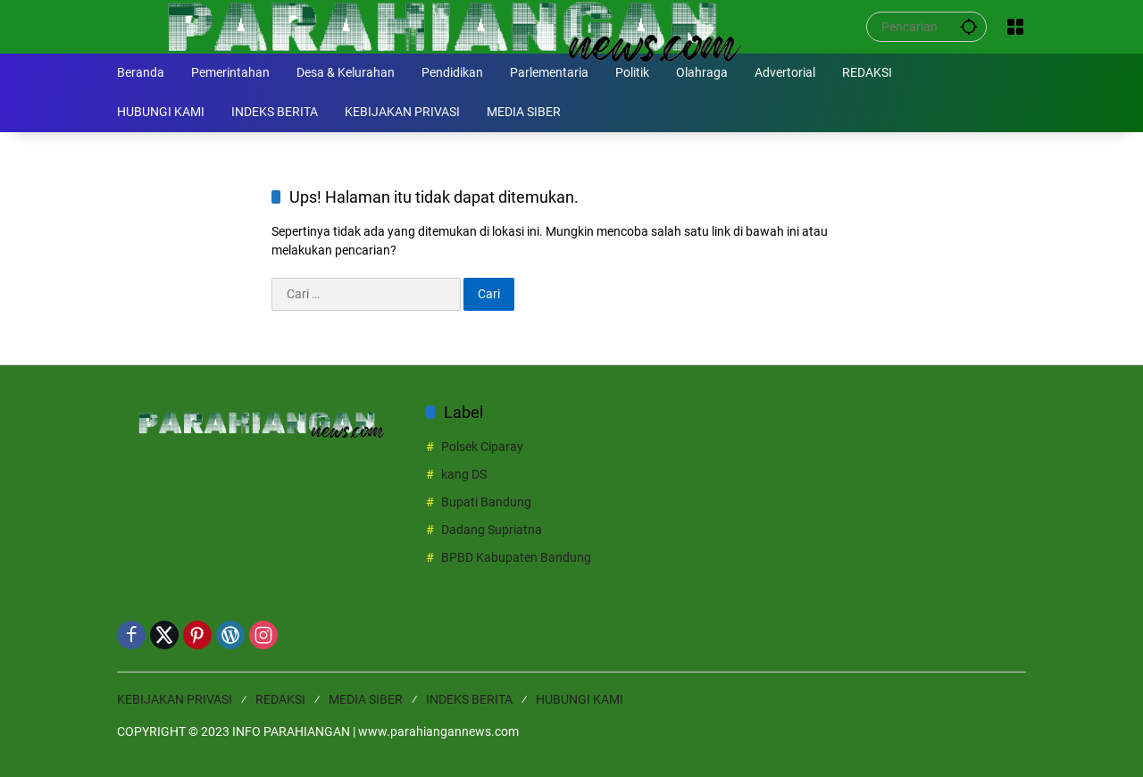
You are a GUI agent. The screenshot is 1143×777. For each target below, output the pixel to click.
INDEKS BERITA (469, 699)
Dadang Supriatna (491, 529)
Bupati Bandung (486, 502)
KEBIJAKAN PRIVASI (174, 699)
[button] (969, 26)
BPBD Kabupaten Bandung (516, 557)
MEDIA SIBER (366, 699)
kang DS (464, 474)
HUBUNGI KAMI (579, 699)
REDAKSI (280, 699)
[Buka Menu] (1015, 27)
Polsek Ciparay (482, 446)
